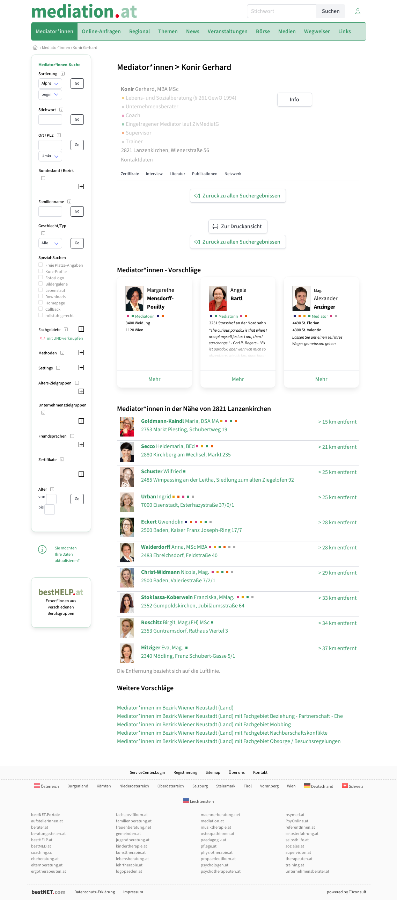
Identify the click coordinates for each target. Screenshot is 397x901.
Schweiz (352, 787)
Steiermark (225, 786)
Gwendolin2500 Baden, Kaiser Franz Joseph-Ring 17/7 (191, 526)
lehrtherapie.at (129, 865)
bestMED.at (41, 846)
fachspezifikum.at (132, 815)
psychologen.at (214, 865)
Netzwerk (233, 174)
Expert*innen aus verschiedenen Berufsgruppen (61, 604)
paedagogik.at (213, 840)
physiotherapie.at (217, 853)
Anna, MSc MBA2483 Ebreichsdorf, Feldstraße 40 (189, 551)
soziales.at (295, 846)
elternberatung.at (47, 865)
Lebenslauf (55, 291)
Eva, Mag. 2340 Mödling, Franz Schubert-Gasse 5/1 (188, 652)
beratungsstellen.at (48, 834)
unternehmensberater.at (307, 871)
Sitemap (213, 773)
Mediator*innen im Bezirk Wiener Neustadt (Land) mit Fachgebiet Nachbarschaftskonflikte (222, 733)
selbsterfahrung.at (302, 834)
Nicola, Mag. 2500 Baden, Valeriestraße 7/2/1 (188, 576)
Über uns (237, 773)
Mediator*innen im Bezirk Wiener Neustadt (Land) (175, 708)
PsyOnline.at (297, 821)
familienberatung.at (134, 821)
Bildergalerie (56, 284)
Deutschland (318, 787)
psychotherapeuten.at (221, 871)
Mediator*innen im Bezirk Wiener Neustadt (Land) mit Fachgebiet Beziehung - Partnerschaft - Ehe (230, 716)
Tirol (248, 786)
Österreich (46, 787)
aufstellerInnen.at (47, 821)
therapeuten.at (299, 859)
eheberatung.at (45, 859)
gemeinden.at (128, 834)
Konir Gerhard (85, 48)
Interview (154, 174)
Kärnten (104, 786)
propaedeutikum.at (218, 859)
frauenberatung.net (133, 827)
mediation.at (212, 821)
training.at (295, 865)
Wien (291, 786)
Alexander (326, 299)
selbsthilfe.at (297, 840)
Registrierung (185, 773)
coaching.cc (41, 853)
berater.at (39, 827)
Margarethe (160, 298)
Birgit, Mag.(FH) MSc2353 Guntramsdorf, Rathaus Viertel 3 (184, 627)
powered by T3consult (346, 892)
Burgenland (77, 786)
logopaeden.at (129, 871)
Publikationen (205, 174)
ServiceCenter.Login (147, 773)
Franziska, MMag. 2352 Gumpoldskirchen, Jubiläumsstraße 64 (198, 601)
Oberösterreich (170, 786)
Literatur (177, 174)
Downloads (55, 297)
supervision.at (298, 853)
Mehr (154, 379)
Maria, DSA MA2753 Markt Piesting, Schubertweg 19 (189, 425)
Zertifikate (130, 174)
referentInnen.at (300, 827)
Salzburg (200, 786)
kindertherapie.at (131, 846)
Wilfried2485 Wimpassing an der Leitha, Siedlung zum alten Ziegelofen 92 (217, 476)
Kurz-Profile (56, 272)
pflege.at (208, 846)
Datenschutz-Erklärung (94, 892)
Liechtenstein (198, 802)
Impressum (133, 892)
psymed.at (295, 815)
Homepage (55, 303)
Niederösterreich (134, 786)
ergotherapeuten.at (48, 871)
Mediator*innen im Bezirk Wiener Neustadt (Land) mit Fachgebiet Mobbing (204, 724)
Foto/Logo (54, 278)
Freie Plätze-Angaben (64, 265)
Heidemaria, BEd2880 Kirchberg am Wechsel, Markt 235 (186, 450)
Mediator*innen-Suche (59, 65)
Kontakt (260, 773)
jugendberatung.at (132, 840)
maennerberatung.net (220, 815)
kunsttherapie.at (131, 853)
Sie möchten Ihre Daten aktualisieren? (67, 554)
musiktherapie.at (216, 827)
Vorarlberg (269, 786)
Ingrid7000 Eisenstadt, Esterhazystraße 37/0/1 (187, 501)
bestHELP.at (41, 840)
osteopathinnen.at (217, 834)
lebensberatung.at (132, 859)
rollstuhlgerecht (59, 316)
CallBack (52, 309)
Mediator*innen (56, 48)
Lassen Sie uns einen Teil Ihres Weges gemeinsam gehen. (317, 340)
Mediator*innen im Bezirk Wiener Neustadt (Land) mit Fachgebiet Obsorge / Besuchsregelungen (229, 741)
